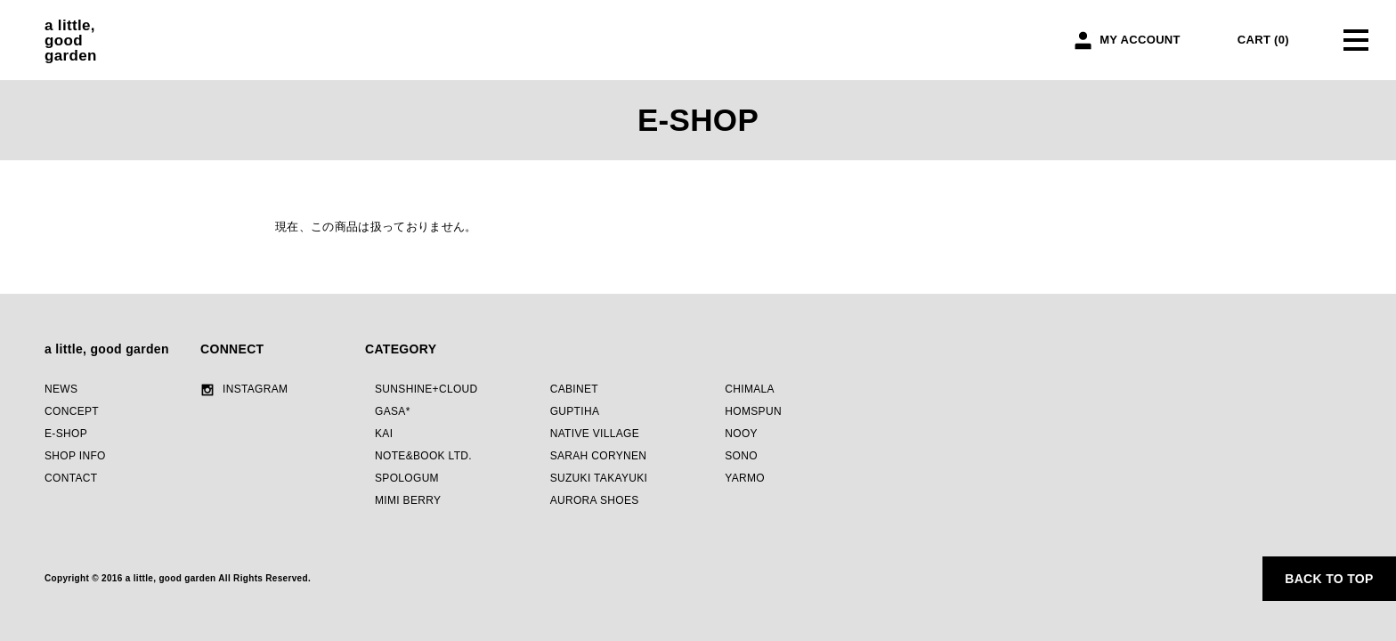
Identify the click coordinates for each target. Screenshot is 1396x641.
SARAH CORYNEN (598, 456)
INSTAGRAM (255, 389)
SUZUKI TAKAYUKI (599, 478)
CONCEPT (72, 411)
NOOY (741, 433)
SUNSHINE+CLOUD (426, 389)
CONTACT (71, 478)
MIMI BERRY (408, 500)
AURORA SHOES (594, 500)
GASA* (392, 411)
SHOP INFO (75, 456)
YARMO (745, 478)
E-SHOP (66, 433)
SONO (741, 456)
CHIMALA (750, 389)
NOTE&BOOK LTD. (423, 456)
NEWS (61, 389)
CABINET (574, 389)
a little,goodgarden (71, 40)
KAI (384, 433)
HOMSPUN (753, 411)
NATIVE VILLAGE (594, 433)
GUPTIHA (575, 411)
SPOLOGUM (407, 478)
